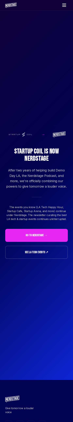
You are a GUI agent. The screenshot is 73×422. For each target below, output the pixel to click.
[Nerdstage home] (10, 5)
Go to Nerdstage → (36, 235)
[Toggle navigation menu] (64, 5)
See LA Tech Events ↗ (36, 252)
